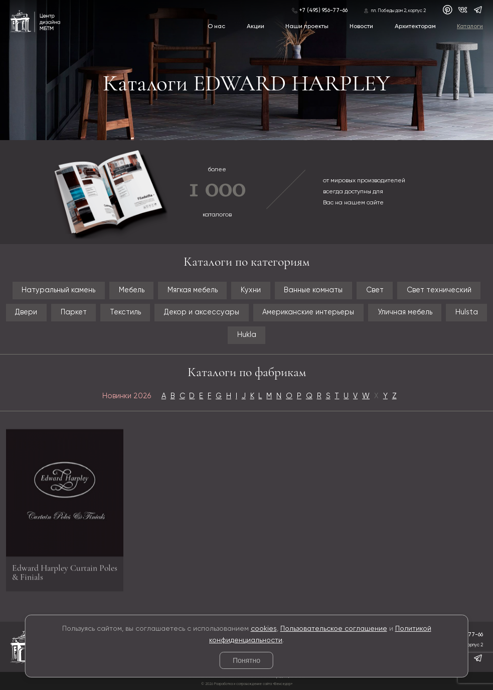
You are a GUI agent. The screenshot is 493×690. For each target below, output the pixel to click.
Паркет (74, 312)
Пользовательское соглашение (333, 628)
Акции (255, 26)
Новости (361, 26)
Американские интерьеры (308, 312)
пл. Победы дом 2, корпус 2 (398, 11)
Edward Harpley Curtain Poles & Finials (64, 575)
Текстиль (125, 312)
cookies (264, 628)
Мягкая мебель (193, 290)
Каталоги (470, 26)
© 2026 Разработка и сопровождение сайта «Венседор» (246, 684)
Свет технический (439, 290)
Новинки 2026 (126, 396)
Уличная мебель (405, 312)
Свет (375, 290)
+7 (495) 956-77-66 (323, 11)
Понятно (246, 660)
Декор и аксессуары (201, 312)
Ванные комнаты (313, 290)
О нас (216, 26)
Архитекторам (415, 26)
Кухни (251, 290)
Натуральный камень (58, 290)
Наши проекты (306, 26)
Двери (26, 312)
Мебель (131, 290)
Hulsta (466, 312)
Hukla (246, 334)
